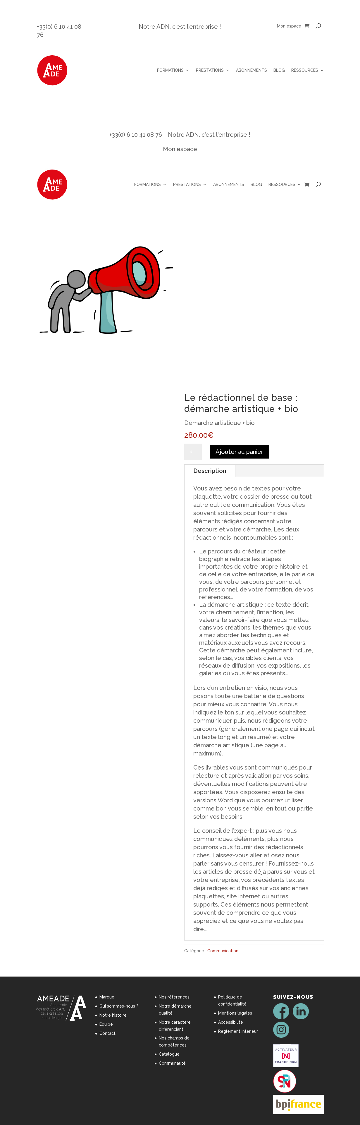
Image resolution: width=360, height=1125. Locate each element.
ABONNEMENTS (251, 70)
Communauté (172, 1063)
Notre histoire (113, 1015)
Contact (107, 1033)
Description (209, 470)
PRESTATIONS (210, 70)
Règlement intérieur (238, 1031)
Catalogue (169, 1054)
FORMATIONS (170, 70)
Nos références (174, 997)
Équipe (106, 1024)
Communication (222, 950)
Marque (106, 997)
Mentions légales (235, 1013)
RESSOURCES (304, 70)
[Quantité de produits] (193, 452)
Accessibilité (230, 1022)
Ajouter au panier (239, 451)
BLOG (279, 70)
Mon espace (289, 26)
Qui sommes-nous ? (118, 1006)
